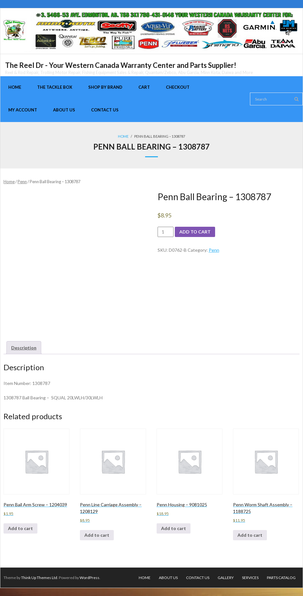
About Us (168, 577)
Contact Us (197, 577)
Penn (22, 181)
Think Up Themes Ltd (39, 577)
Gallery (226, 577)
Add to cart (195, 231)
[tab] (23, 347)
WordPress (89, 577)
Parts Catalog (281, 577)
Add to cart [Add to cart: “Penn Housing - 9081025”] (173, 528)
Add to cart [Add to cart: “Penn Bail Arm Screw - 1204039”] (20, 528)
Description (23, 347)
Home (123, 136)
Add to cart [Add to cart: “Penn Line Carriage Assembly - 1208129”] (96, 535)
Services (250, 577)
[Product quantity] (166, 232)
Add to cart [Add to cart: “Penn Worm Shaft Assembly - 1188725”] (249, 535)
